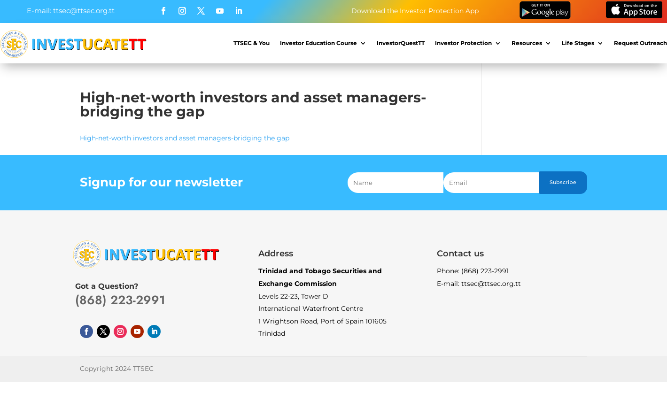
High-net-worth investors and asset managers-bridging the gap (184, 138)
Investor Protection (463, 42)
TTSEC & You (251, 42)
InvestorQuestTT (401, 42)
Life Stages (578, 42)
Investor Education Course (318, 42)
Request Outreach (640, 42)
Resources (527, 42)
